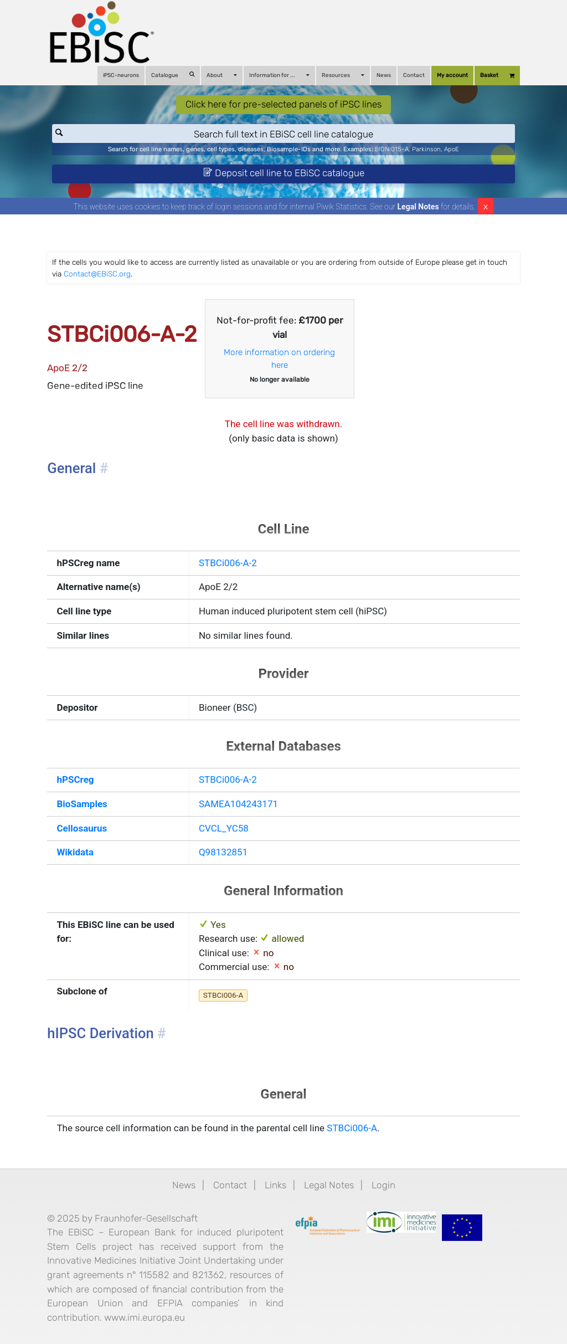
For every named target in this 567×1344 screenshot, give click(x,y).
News (384, 75)
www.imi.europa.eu (144, 1317)
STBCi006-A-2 (228, 562)
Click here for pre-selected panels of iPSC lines (283, 104)
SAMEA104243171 (238, 803)
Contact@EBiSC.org (97, 273)
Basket (497, 75)
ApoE (451, 149)
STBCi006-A (223, 995)
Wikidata (75, 852)
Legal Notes (418, 206)
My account (452, 75)
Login (383, 1185)
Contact (414, 75)
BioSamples (81, 803)
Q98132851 (223, 852)
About (222, 75)
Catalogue (172, 75)
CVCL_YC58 (224, 828)
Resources (343, 75)
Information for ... (279, 75)
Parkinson (426, 149)
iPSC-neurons (121, 75)
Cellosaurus (81, 828)
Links (275, 1185)
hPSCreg (75, 779)
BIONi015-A (392, 149)
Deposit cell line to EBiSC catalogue (283, 172)
